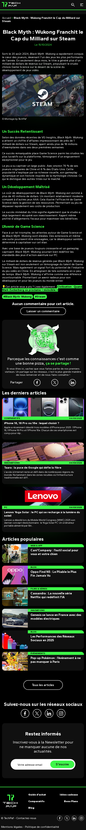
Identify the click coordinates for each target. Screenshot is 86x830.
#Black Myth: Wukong (17, 296)
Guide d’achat (37, 794)
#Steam (40, 296)
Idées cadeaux (69, 794)
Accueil (6, 17)
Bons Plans (71, 801)
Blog (31, 807)
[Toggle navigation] (81, 5)
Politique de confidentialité (42, 827)
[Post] (43, 418)
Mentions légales (11, 827)
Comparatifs (36, 801)
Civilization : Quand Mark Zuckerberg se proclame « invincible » (42, 288)
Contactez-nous (26, 818)
